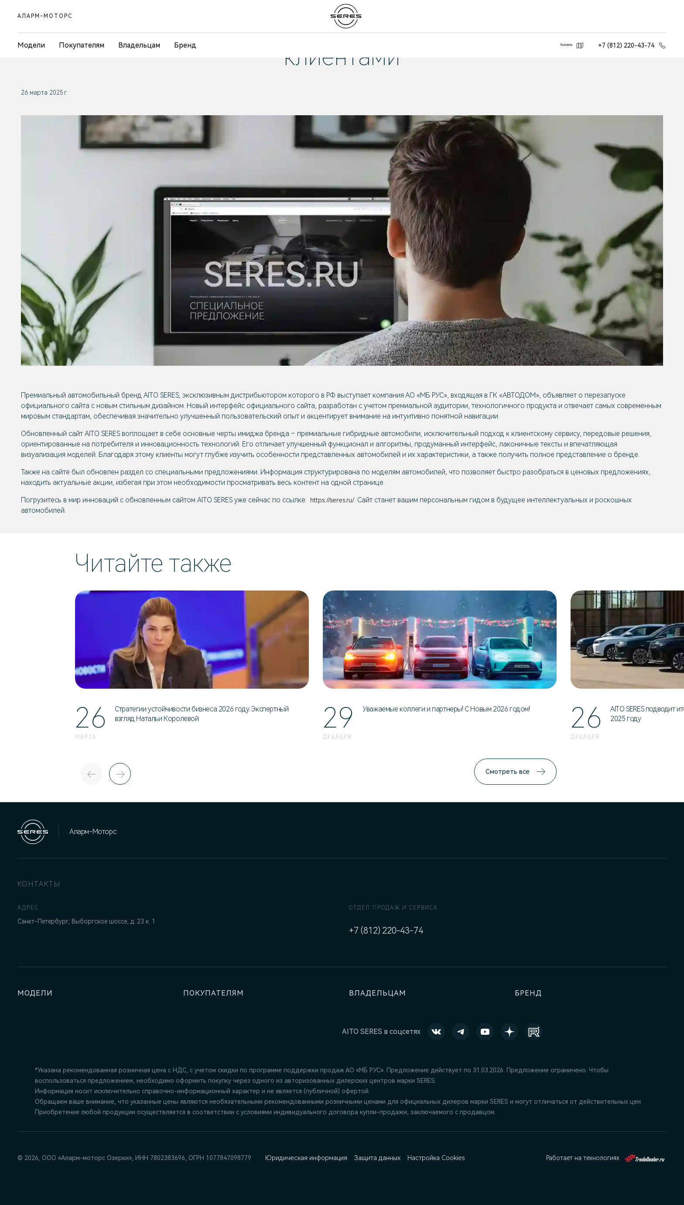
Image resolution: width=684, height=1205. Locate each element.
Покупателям (81, 45)
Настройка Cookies (435, 1157)
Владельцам (139, 45)
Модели (36, 993)
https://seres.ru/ (334, 500)
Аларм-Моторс (44, 16)
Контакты (560, 45)
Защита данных (376, 1157)
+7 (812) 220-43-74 (632, 45)
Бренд (185, 45)
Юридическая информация (305, 1157)
